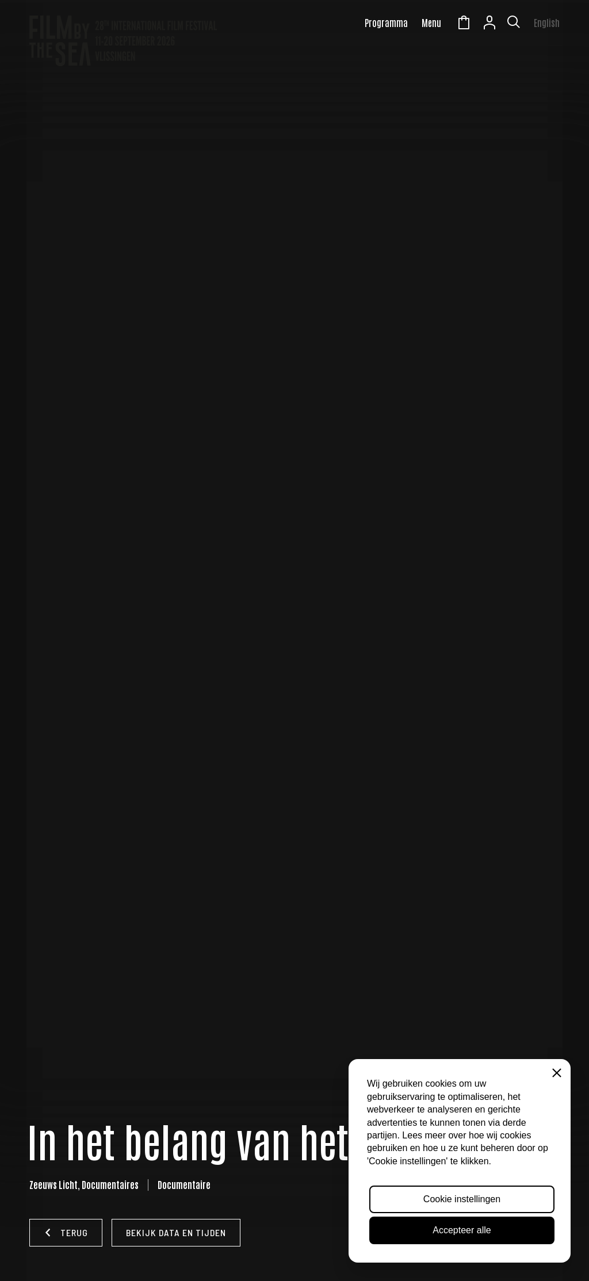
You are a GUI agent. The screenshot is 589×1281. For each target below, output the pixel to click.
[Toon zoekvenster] (513, 24)
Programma (386, 22)
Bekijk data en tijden (176, 1232)
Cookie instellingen (461, 1199)
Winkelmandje (463, 24)
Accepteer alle (462, 1230)
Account (489, 24)
